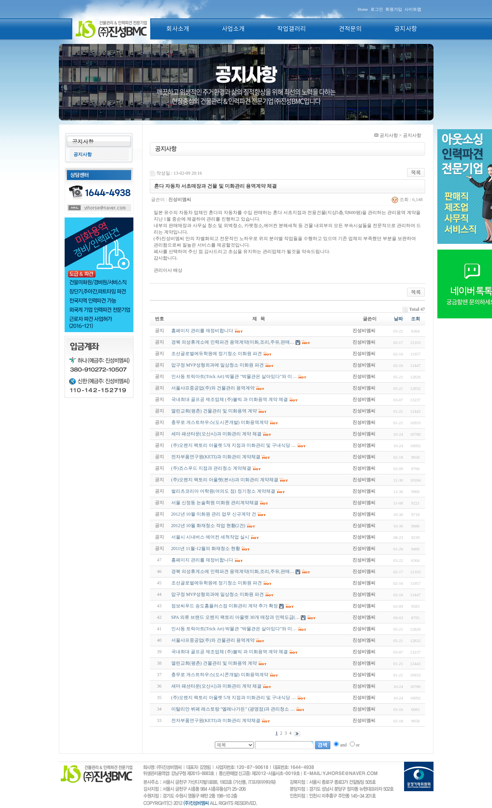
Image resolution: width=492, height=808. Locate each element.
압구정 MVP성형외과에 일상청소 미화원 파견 (217, 594)
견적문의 (350, 29)
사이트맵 (412, 9)
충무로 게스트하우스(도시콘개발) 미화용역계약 (219, 674)
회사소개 (177, 29)
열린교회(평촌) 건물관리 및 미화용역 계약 (214, 663)
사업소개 (233, 29)
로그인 (376, 9)
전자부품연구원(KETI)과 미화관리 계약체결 (215, 720)
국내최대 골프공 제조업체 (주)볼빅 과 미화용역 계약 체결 (229, 651)
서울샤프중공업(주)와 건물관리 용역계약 (213, 640)
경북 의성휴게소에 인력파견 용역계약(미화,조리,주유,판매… (232, 571)
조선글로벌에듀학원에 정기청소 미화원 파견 (216, 583)
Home (363, 9)
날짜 (398, 318)
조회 (415, 318)
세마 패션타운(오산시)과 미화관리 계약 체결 (216, 686)
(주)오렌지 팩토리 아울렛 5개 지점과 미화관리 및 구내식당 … (233, 697)
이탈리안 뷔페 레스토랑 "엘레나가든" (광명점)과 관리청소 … (233, 709)
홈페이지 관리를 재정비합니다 (202, 560)
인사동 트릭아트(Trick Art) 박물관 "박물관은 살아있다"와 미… (234, 628)
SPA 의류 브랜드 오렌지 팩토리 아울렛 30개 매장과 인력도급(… (235, 617)
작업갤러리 (291, 29)
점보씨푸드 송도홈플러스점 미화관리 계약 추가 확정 (224, 605)
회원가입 (393, 9)
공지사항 (405, 29)
